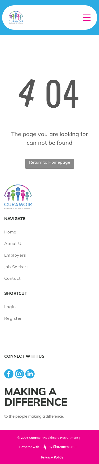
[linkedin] (30, 374)
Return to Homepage (49, 162)
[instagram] (19, 374)
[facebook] (8, 374)
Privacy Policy (52, 457)
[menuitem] (49, 232)
